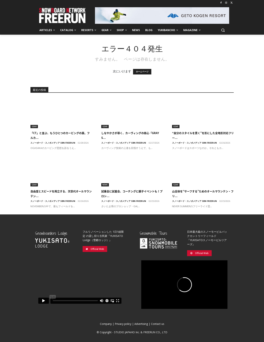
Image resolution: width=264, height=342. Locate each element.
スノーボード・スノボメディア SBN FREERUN (52, 142)
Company (106, 324)
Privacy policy (123, 324)
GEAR (34, 126)
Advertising (141, 324)
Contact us (157, 324)
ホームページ (142, 71)
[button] (222, 30)
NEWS (105, 184)
